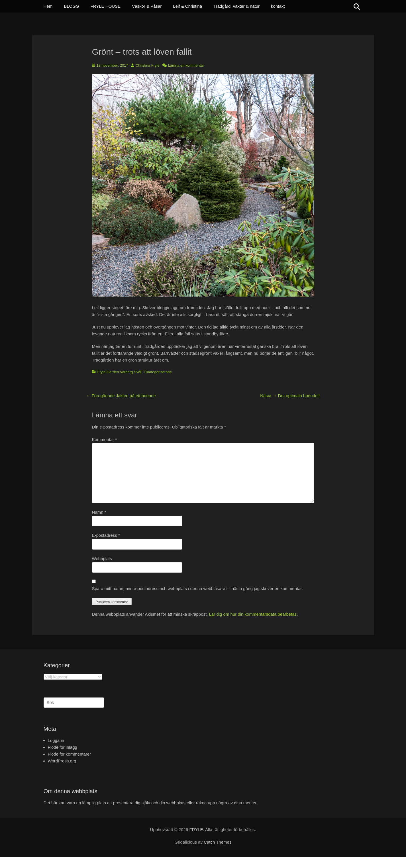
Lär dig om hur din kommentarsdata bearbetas (253, 614)
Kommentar (104, 439)
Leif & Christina (187, 6)
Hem (48, 6)
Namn (99, 512)
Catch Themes (217, 842)
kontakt (278, 6)
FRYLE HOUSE (106, 6)
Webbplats (102, 558)
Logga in (56, 740)
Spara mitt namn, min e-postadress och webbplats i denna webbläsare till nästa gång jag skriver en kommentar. (197, 588)
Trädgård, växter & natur (236, 6)
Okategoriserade (158, 372)
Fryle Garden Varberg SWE (119, 372)
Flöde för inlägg (62, 747)
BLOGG (71, 6)
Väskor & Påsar (147, 6)
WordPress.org (62, 760)
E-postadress (106, 535)
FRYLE (196, 829)
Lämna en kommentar (186, 65)
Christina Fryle (148, 65)
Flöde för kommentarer (69, 754)
